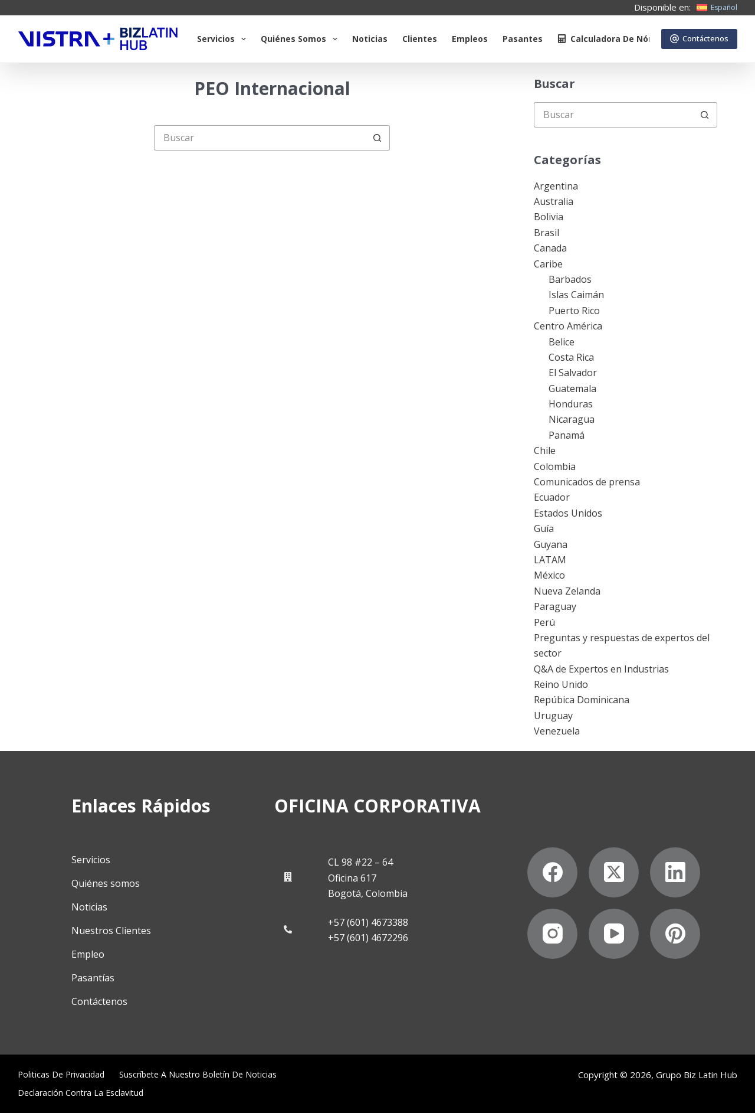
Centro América (568, 325)
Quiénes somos (301, 39)
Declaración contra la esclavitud (80, 1092)
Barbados (570, 279)
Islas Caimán (576, 294)
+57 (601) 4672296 (368, 937)
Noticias (370, 38)
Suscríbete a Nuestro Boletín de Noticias (198, 1074)
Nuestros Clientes (111, 930)
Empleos (470, 38)
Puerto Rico (574, 310)
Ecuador (552, 497)
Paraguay (555, 606)
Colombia (555, 466)
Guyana (550, 544)
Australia (553, 201)
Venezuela (557, 730)
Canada (550, 247)
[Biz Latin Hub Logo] (98, 39)
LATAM (550, 559)
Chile (545, 450)
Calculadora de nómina (613, 38)
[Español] (717, 7)
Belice (562, 341)
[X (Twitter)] (614, 872)
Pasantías (92, 977)
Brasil (546, 232)
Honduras (571, 403)
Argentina (556, 185)
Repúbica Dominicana (581, 699)
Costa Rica (571, 357)
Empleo (87, 954)
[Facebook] (552, 872)
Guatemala (572, 388)
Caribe (548, 263)
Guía (544, 528)
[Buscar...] (259, 138)
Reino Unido (561, 684)
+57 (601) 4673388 (368, 921)
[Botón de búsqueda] (377, 138)
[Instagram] (552, 933)
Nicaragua (572, 419)
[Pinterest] (675, 933)
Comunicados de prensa (587, 481)
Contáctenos (699, 38)
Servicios (224, 39)
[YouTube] (614, 933)
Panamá (567, 435)
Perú (544, 622)
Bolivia (548, 216)
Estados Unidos (568, 513)
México (549, 575)
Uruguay (553, 715)
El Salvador (573, 372)
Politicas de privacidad (61, 1074)
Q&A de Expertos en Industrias (601, 668)
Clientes (419, 38)
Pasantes (523, 38)
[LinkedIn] (675, 872)
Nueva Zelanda (567, 591)
